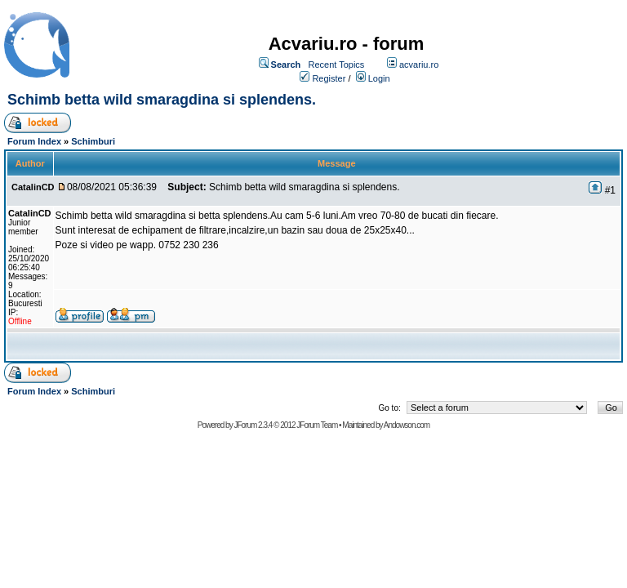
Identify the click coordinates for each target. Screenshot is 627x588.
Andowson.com (406, 425)
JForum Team (316, 425)
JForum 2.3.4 (252, 425)
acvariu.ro (418, 64)
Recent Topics (336, 64)
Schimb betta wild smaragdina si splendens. (161, 99)
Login (379, 78)
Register (328, 78)
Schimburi (93, 141)
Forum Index (34, 141)
